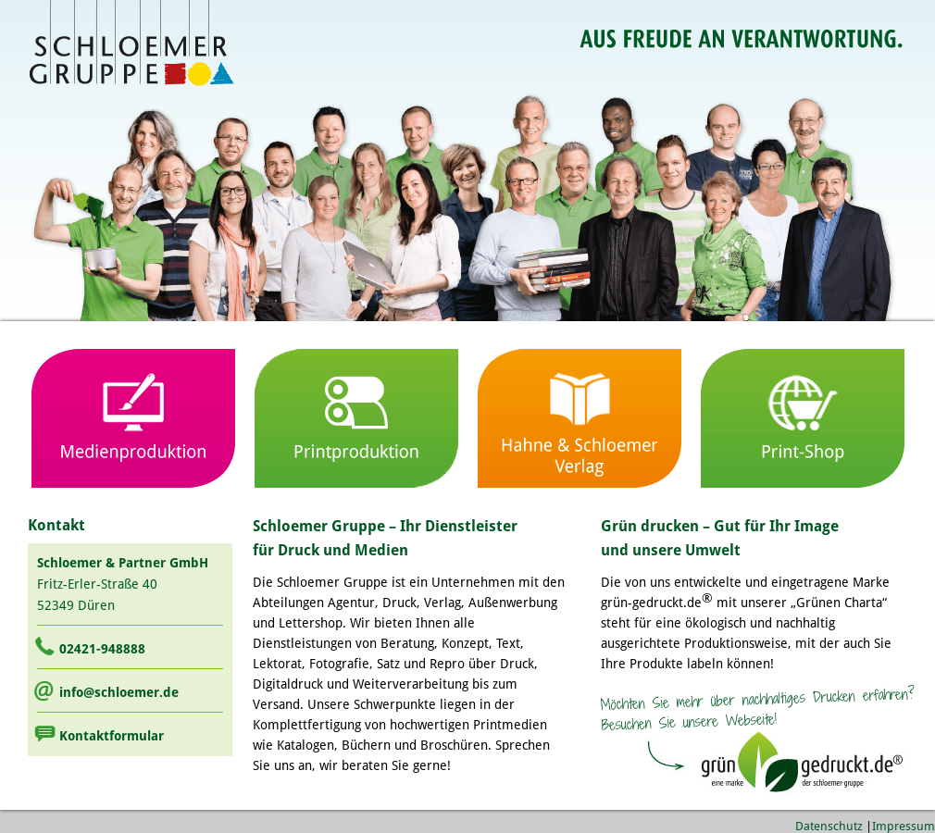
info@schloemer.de (108, 692)
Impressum (903, 826)
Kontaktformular (100, 735)
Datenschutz (829, 826)
